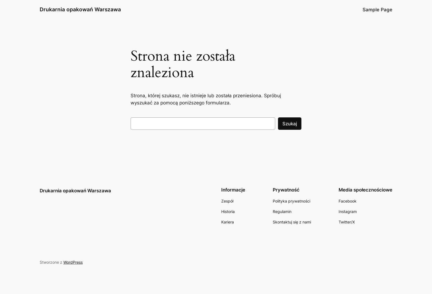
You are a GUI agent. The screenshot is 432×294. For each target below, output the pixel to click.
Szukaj (289, 123)
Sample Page (377, 9)
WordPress (73, 262)
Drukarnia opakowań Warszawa (80, 9)
